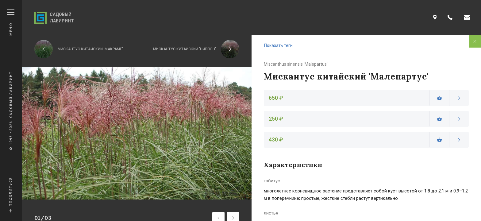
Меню (10, 23)
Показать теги (278, 45)
